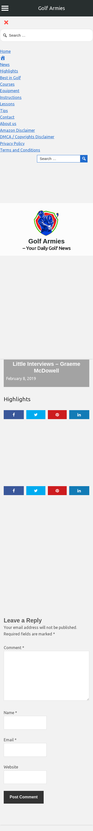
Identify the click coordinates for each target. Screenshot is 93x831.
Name (10, 712)
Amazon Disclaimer (17, 130)
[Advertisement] (46, 307)
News (5, 64)
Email (10, 740)
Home (5, 51)
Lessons (7, 104)
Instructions (11, 97)
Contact (7, 117)
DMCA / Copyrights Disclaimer (27, 137)
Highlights (9, 71)
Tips (4, 110)
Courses (7, 84)
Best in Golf (10, 78)
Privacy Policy (12, 143)
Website (11, 767)
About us (8, 123)
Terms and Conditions (20, 150)
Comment (14, 647)
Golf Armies (51, 8)
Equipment (9, 90)
